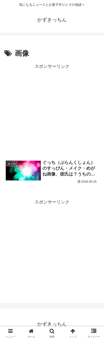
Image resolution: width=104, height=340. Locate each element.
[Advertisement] (52, 111)
